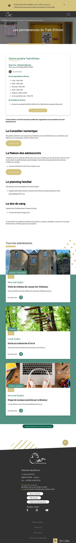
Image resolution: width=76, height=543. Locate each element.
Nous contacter (35, 494)
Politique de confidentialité (38, 538)
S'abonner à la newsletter (38, 502)
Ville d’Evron (5, 20)
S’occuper (21, 20)
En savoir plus (13, 143)
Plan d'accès (34, 498)
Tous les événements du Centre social (38, 426)
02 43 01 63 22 (17, 72)
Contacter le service (38, 110)
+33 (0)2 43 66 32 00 (32, 480)
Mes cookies (38, 533)
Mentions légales (37, 522)
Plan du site (38, 527)
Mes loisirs (13, 20)
